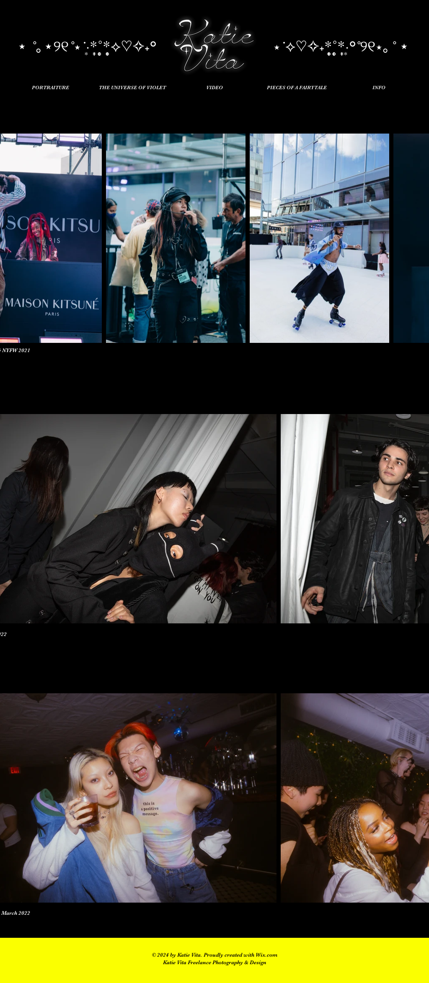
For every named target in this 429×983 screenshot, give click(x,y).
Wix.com (266, 955)
